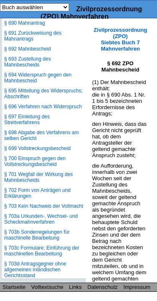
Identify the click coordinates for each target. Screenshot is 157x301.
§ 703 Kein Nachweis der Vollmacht (43, 206)
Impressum (137, 287)
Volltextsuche (47, 287)
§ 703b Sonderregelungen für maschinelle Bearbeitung (36, 235)
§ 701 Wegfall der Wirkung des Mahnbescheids (38, 177)
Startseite (14, 287)
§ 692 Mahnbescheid (27, 49)
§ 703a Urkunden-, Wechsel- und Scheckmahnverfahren (41, 219)
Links (75, 287)
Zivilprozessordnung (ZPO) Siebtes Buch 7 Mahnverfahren (120, 39)
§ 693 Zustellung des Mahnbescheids (27, 62)
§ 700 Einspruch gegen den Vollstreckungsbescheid (35, 161)
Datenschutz (103, 287)
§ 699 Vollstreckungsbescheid (37, 148)
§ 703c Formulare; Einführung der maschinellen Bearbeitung (41, 251)
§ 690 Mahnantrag (24, 23)
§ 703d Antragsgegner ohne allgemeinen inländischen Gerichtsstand (35, 269)
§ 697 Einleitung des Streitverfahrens (27, 119)
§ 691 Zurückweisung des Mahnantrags (33, 36)
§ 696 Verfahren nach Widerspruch (43, 107)
